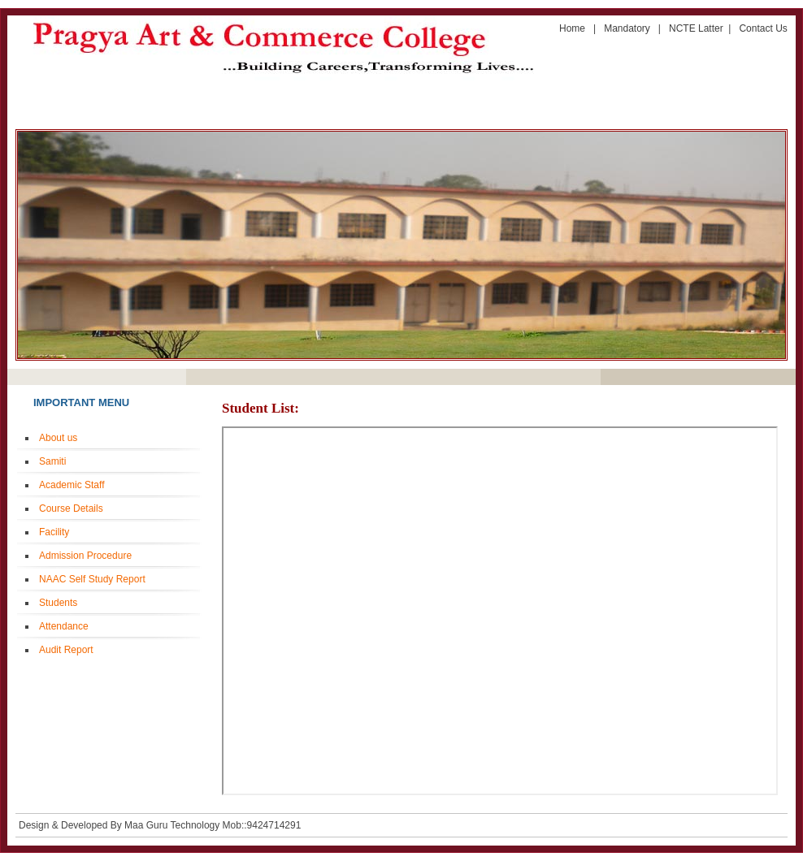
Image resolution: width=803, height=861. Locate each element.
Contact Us (763, 28)
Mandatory (631, 28)
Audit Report (66, 649)
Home (573, 28)
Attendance (64, 626)
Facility (54, 532)
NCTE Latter (696, 28)
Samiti (52, 461)
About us (58, 437)
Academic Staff (71, 485)
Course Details (71, 508)
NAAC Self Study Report (92, 579)
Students (58, 602)
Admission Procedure (85, 555)
